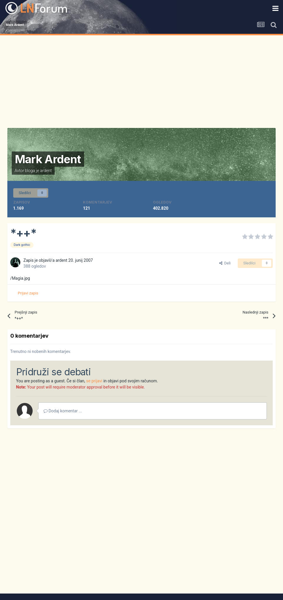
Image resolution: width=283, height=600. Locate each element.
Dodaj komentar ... (63, 411)
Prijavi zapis (28, 293)
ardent (45, 170)
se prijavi (94, 381)
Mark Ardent (48, 159)
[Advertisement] (141, 79)
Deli (225, 263)
